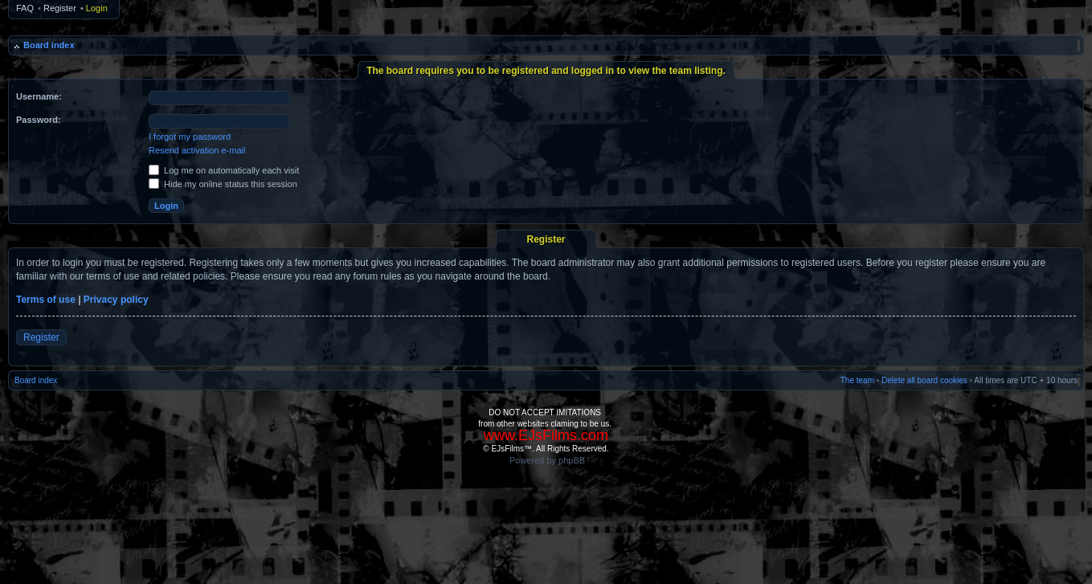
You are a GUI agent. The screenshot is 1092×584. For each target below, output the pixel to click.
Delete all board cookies (924, 380)
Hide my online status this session (223, 184)
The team (857, 380)
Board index (49, 45)
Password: (38, 120)
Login (97, 8)
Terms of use (46, 299)
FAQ (25, 8)
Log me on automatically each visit (224, 170)
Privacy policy (116, 299)
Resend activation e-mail (197, 150)
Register (59, 8)
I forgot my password (190, 136)
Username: (39, 96)
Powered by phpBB (547, 460)
